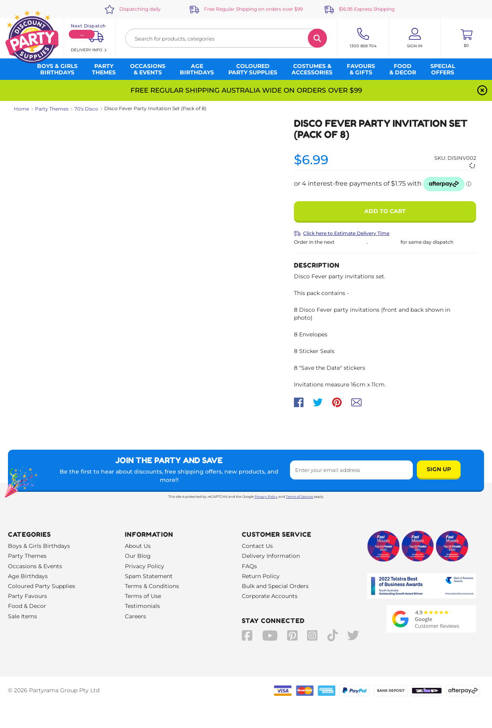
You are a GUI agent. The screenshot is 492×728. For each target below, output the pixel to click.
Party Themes (51, 109)
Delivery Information (271, 555)
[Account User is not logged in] (414, 38)
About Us (138, 545)
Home (21, 109)
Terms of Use (143, 596)
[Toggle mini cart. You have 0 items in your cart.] (466, 38)
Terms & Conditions (152, 586)
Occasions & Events (35, 566)
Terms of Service (300, 497)
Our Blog (138, 555)
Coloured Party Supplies (41, 586)
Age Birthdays (28, 576)
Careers (135, 616)
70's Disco (86, 109)
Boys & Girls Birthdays (39, 545)
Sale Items (22, 616)
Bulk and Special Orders (275, 586)
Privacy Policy (266, 497)
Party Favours (27, 596)
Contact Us (257, 545)
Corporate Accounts (270, 596)
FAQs (249, 566)
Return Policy (261, 576)
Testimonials (142, 606)
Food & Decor (27, 606)
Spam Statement (149, 576)
